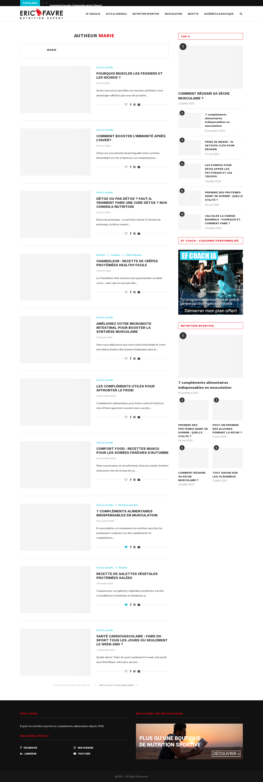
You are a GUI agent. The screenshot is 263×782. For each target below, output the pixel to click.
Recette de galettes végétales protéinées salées (127, 576)
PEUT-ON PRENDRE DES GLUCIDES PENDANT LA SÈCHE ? (227, 428)
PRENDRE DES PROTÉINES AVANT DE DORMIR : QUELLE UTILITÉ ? (224, 196)
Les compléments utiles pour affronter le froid (125, 388)
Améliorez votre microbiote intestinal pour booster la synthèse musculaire (123, 328)
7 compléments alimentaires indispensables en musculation (126, 513)
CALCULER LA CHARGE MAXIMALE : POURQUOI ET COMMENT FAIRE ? (223, 219)
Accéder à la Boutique (218, 13)
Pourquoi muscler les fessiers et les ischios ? (77, 3)
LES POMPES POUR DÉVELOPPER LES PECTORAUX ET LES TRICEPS (218, 171)
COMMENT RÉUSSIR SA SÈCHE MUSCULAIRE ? (204, 95)
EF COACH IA (93, 13)
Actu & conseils (116, 13)
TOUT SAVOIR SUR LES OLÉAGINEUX (225, 474)
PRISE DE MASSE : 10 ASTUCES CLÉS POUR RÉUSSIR (219, 145)
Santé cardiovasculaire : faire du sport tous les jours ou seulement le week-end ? (132, 640)
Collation (115, 255)
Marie (52, 49)
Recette (193, 13)
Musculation (173, 13)
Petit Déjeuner (134, 255)
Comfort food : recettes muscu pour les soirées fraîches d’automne (132, 451)
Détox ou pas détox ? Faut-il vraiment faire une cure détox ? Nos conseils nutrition (131, 203)
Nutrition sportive (146, 13)
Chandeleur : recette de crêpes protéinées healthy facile (127, 263)
